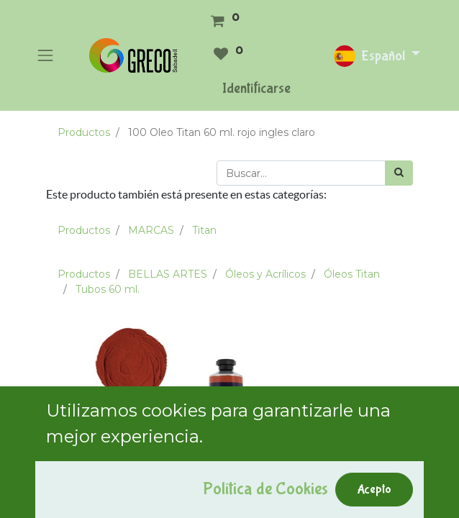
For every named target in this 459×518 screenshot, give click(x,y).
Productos (84, 132)
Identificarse (256, 88)
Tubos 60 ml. (108, 289)
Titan (204, 230)
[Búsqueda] (399, 173)
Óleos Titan (352, 274)
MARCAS (151, 230)
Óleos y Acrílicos (265, 274)
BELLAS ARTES (167, 274)
